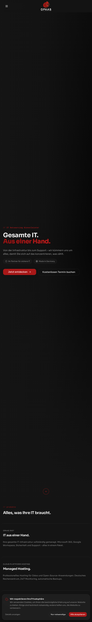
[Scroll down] (46, 491)
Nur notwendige (58, 615)
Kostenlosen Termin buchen (58, 272)
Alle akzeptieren (77, 615)
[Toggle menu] (6, 6)
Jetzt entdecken (19, 272)
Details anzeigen (12, 615)
